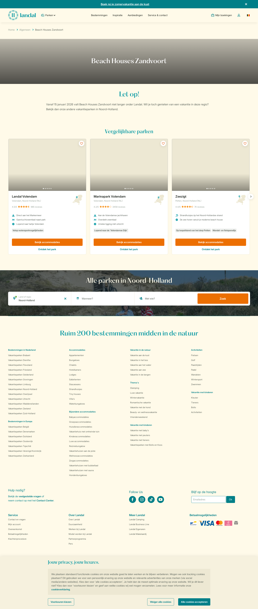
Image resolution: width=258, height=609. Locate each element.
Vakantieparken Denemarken (21, 431)
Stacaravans (75, 384)
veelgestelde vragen (30, 496)
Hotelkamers (75, 370)
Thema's (134, 382)
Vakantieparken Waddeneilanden (23, 403)
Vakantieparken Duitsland (20, 436)
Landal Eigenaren (137, 529)
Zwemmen (196, 384)
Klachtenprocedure (17, 539)
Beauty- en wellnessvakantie (143, 412)
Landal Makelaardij (138, 534)
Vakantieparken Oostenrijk (20, 441)
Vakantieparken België (18, 426)
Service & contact (157, 15)
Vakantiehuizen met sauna (81, 470)
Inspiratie (118, 15)
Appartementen (76, 355)
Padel (193, 370)
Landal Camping (136, 519)
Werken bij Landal (77, 529)
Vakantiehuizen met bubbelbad (83, 465)
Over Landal (74, 519)
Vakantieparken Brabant (19, 355)
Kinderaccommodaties (79, 436)
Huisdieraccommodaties (80, 426)
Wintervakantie (137, 397)
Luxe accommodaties (79, 441)
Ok (230, 499)
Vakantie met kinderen (141, 425)
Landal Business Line (139, 524)
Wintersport (196, 379)
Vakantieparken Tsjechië (19, 446)
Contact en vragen (17, 519)
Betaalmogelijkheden (18, 534)
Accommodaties (77, 350)
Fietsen (194, 355)
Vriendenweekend (138, 417)
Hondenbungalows (78, 475)
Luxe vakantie (136, 393)
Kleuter (194, 397)
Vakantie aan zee (138, 370)
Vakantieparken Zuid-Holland (21, 413)
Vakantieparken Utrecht (19, 399)
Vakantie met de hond (140, 407)
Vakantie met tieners (139, 440)
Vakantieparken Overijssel (20, 394)
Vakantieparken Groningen (20, 379)
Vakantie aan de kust (139, 355)
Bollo (193, 407)
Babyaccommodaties (79, 417)
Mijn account (14, 524)
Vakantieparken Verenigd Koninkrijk (24, 451)
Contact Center (45, 500)
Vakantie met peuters (140, 435)
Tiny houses (75, 394)
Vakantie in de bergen (140, 374)
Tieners (194, 402)
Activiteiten (196, 412)
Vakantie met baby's (139, 430)
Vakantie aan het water (140, 365)
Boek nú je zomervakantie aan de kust (125, 4)
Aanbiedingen (135, 15)
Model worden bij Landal (80, 534)
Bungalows (74, 360)
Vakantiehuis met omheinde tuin (84, 431)
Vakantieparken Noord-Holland (22, 389)
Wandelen (196, 374)
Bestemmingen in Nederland (22, 350)
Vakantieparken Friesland (20, 370)
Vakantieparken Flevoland (20, 365)
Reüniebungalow (77, 446)
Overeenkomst (15, 529)
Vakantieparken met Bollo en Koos (146, 445)
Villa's (72, 399)
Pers (71, 543)
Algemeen (24, 29)
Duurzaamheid (75, 524)
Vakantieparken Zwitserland (21, 456)
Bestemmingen (99, 15)
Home (11, 29)
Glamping (134, 388)
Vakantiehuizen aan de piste (82, 451)
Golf (193, 360)
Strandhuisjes (75, 389)
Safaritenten (75, 379)
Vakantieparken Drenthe (19, 360)
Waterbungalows (77, 403)
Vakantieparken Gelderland (20, 374)
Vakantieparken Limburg (19, 384)
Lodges (72, 374)
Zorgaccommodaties (78, 460)
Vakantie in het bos (139, 360)
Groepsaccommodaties (80, 422)
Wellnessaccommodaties (81, 456)
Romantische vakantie (140, 402)
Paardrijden (196, 365)
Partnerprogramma (77, 539)
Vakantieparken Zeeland (19, 408)
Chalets (72, 365)
